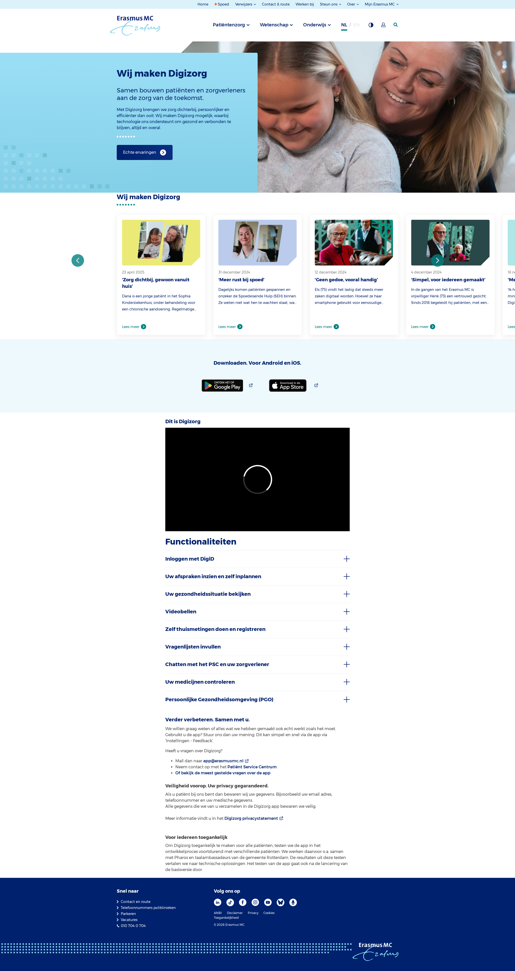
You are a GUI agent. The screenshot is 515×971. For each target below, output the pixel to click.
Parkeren (128, 913)
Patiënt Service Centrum (252, 767)
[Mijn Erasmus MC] (383, 26)
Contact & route (276, 4)
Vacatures (129, 920)
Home (202, 4)
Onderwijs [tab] (314, 25)
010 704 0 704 (133, 926)
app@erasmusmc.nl (223, 761)
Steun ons (329, 4)
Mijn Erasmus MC (380, 4)
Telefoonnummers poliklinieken (148, 907)
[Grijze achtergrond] (370, 26)
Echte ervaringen (139, 152)
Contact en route (135, 901)
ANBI (218, 913)
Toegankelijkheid (226, 918)
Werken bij (305, 4)
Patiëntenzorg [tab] (229, 25)
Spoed (223, 4)
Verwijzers (244, 4)
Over (351, 4)
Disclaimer (235, 913)
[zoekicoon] (396, 25)
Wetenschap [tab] (274, 25)
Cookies (269, 913)
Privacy (253, 913)
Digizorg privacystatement (251, 818)
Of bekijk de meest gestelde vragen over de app (222, 773)
